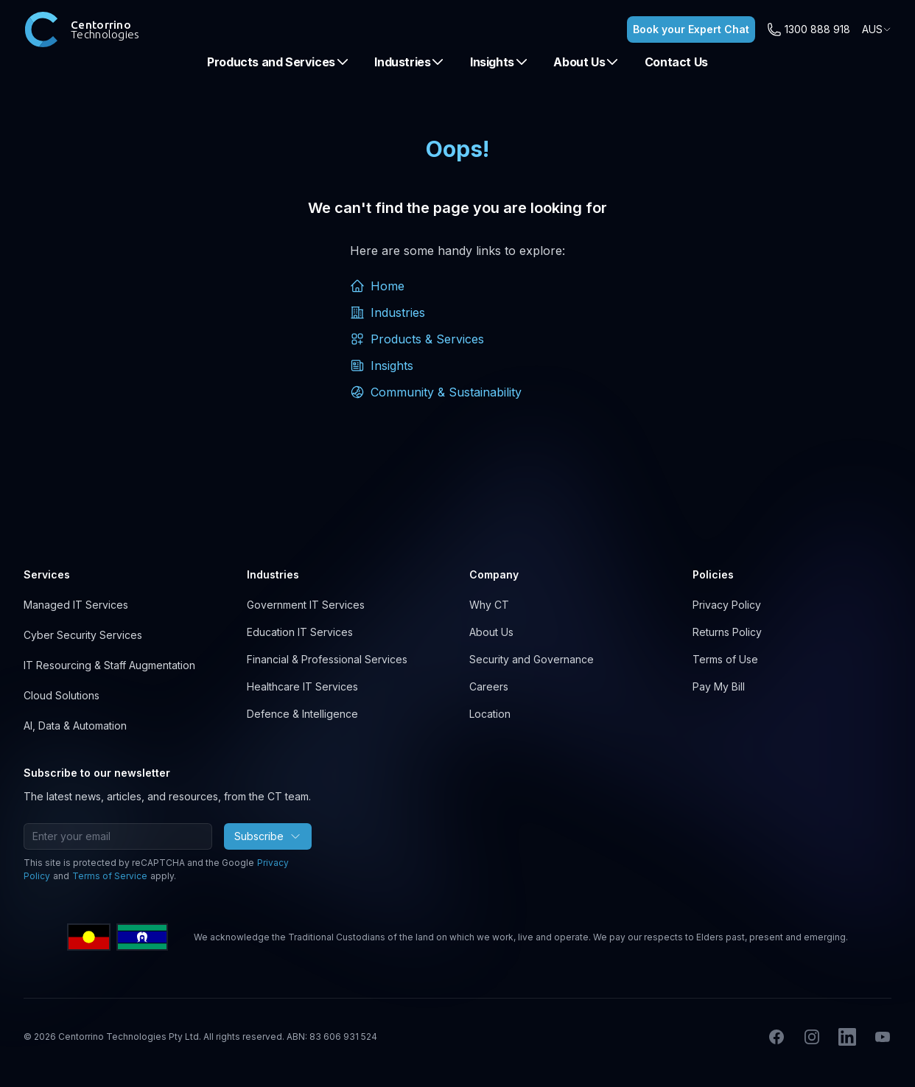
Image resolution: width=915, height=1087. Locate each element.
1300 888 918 (817, 29)
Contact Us (676, 62)
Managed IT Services (76, 604)
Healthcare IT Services (302, 686)
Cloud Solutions (61, 695)
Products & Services (417, 339)
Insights (499, 62)
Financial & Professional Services (327, 659)
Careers (488, 686)
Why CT (489, 604)
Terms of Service (109, 875)
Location (490, 713)
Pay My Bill (719, 686)
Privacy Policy (727, 604)
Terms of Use (725, 659)
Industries (409, 62)
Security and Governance (531, 659)
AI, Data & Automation (75, 725)
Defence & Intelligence (302, 713)
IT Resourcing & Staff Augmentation (109, 665)
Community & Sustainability (436, 392)
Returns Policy (727, 632)
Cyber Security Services (83, 635)
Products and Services (278, 62)
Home (377, 286)
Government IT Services (306, 604)
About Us (586, 62)
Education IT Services (300, 632)
